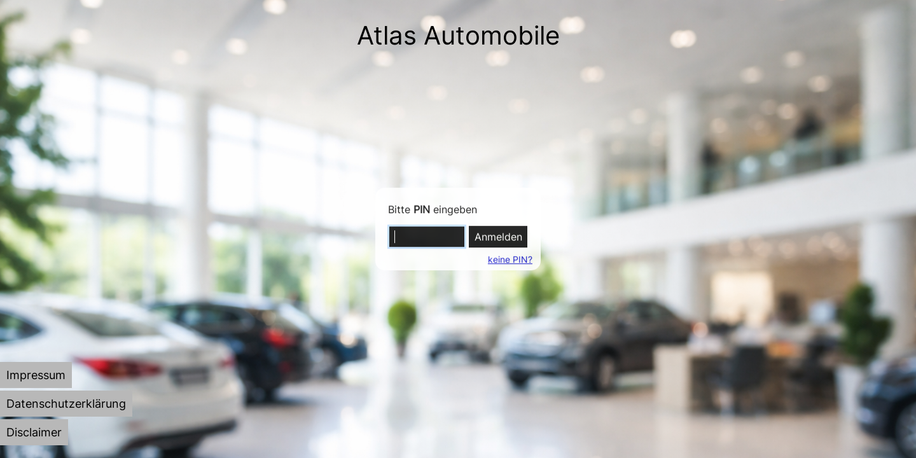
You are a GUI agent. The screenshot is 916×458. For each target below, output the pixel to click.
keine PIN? (509, 259)
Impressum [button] (36, 375)
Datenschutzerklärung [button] (66, 403)
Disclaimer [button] (34, 432)
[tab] (36, 375)
